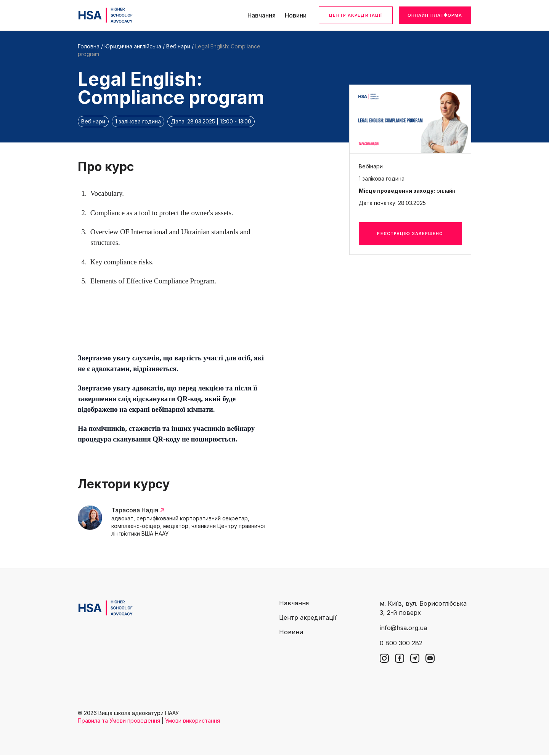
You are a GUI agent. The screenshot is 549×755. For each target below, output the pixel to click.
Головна (89, 46)
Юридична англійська (132, 46)
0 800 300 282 (401, 643)
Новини (296, 15)
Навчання (261, 15)
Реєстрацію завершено (410, 233)
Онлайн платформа (435, 15)
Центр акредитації (355, 15)
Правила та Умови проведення (119, 720)
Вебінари (178, 46)
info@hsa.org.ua (403, 628)
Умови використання (192, 720)
